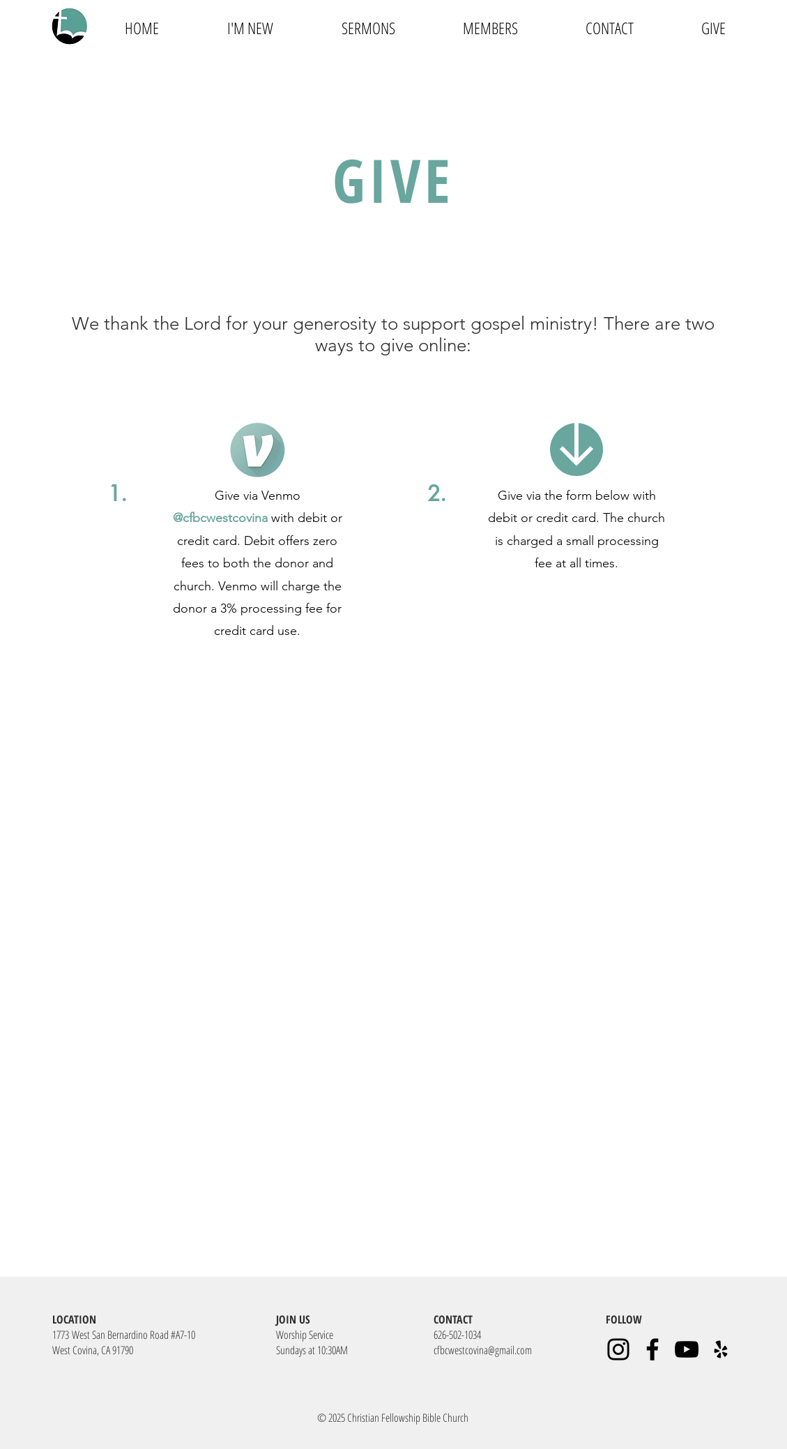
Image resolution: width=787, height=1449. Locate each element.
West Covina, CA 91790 (92, 1350)
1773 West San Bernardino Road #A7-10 (123, 1334)
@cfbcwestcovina (220, 518)
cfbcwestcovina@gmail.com (483, 1350)
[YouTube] (686, 1349)
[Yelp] (720, 1349)
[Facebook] (652, 1349)
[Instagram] (618, 1349)
